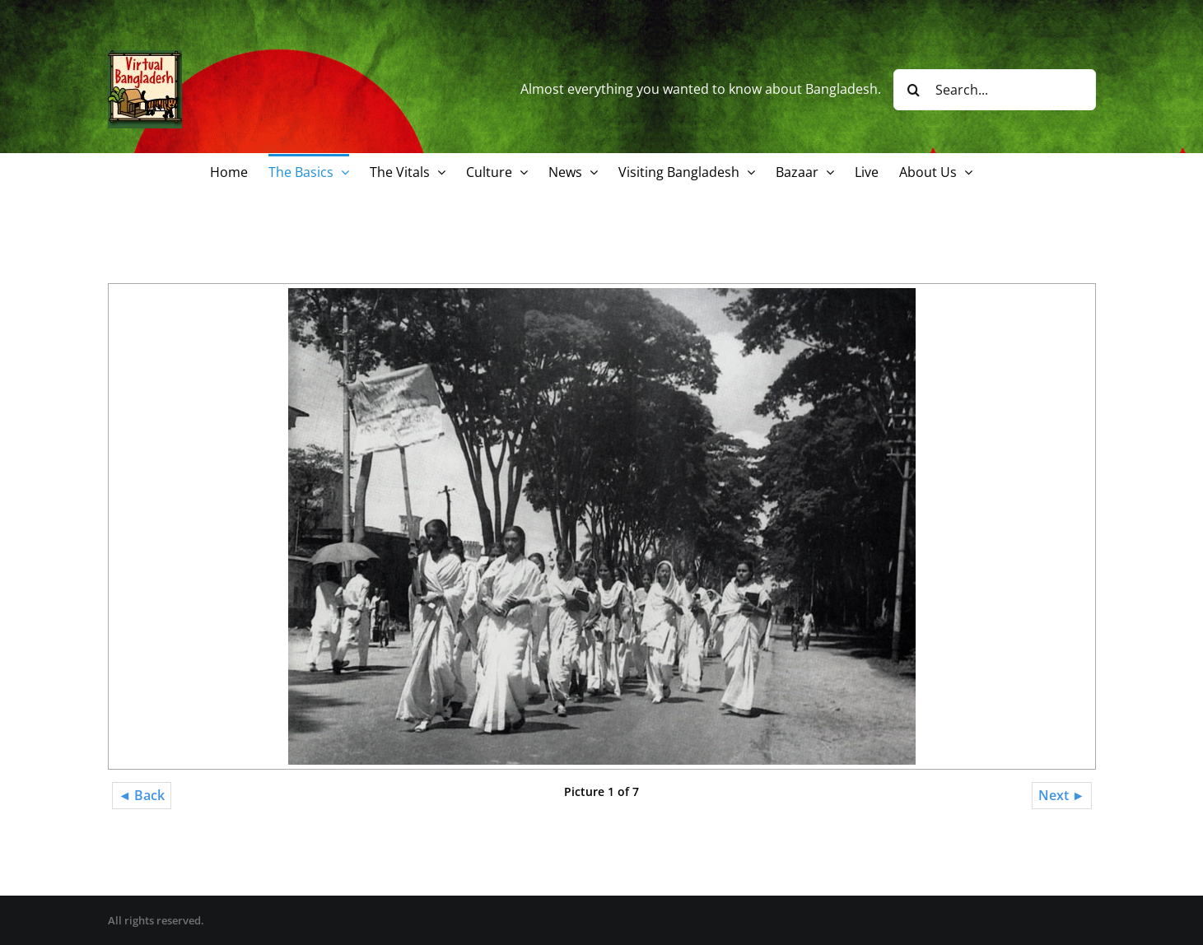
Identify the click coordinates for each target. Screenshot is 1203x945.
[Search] (914, 89)
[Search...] (994, 89)
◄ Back (142, 795)
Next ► (1061, 795)
